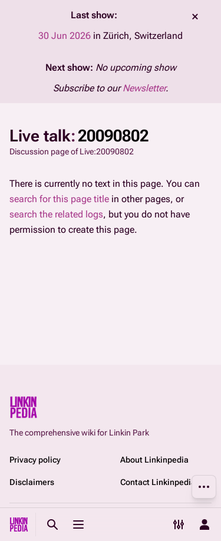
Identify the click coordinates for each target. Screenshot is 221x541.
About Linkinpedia (154, 459)
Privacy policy (35, 459)
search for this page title (59, 198)
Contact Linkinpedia (158, 482)
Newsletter (144, 88)
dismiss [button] (195, 16)
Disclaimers (31, 482)
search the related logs (56, 214)
